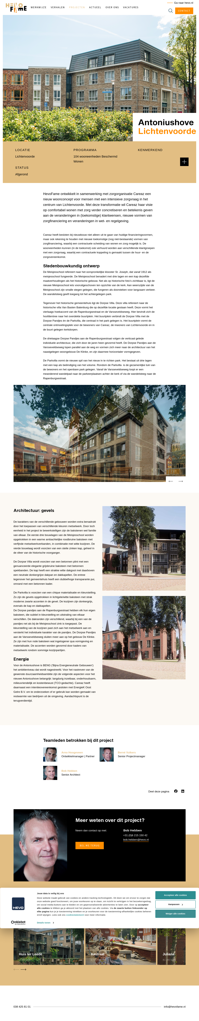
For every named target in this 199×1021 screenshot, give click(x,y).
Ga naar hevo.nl (181, 3)
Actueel (100, 8)
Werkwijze (43, 8)
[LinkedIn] (182, 791)
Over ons (117, 8)
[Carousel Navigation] (176, 481)
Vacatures (135, 8)
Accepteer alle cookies (175, 988)
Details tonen (43, 1015)
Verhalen (63, 8)
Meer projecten (173, 900)
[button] (184, 162)
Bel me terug (90, 845)
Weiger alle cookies (175, 1006)
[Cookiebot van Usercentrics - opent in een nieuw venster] (18, 1015)
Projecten (82, 8)
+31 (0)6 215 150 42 (135, 835)
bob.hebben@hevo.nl (136, 839)
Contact (181, 11)
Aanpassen (175, 997)
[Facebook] (176, 791)
